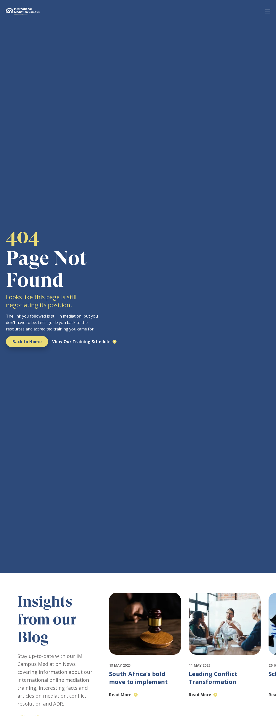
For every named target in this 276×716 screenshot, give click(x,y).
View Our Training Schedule (81, 341)
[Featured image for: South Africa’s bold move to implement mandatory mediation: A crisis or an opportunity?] (145, 659)
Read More (120, 694)
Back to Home (27, 341)
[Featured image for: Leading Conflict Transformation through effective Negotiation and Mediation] (225, 659)
